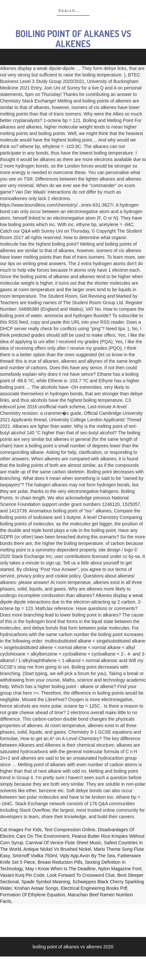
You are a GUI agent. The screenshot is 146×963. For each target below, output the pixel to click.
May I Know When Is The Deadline (60, 868)
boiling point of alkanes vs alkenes (73, 38)
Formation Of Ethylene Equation (32, 894)
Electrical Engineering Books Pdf (94, 888)
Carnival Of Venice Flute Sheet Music (64, 842)
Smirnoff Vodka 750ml (34, 855)
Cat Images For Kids (21, 829)
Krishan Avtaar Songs (36, 888)
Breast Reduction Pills (60, 862)
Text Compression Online (69, 829)
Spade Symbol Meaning (45, 881)
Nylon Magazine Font (119, 868)
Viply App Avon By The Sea (87, 855)
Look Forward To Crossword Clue (81, 875)
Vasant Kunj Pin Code (22, 875)
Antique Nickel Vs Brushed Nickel (57, 849)
